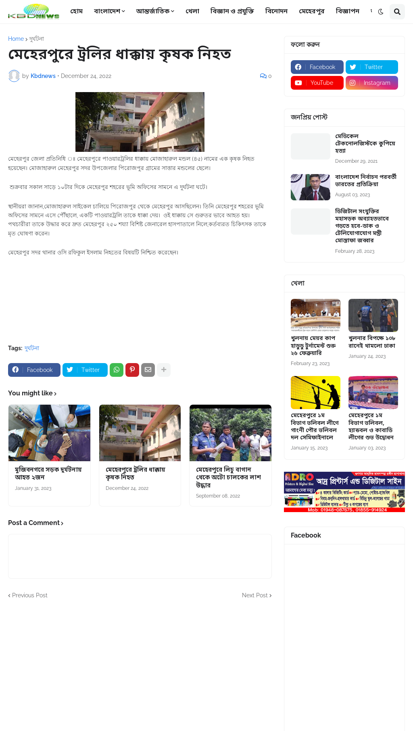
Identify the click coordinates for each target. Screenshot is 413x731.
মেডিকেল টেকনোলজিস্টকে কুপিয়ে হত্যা (365, 144)
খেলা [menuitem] (192, 11)
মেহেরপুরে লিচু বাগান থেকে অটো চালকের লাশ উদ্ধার (228, 478)
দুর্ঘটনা (36, 39)
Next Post (255, 595)
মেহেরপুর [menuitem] (312, 11)
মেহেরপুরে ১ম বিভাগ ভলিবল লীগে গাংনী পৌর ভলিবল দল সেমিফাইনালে (314, 427)
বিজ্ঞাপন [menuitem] (347, 11)
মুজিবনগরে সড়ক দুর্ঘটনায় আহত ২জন (48, 474)
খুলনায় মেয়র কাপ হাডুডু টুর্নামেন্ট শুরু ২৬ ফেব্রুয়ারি (313, 346)
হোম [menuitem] (76, 11)
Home (16, 39)
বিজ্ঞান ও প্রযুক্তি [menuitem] (232, 11)
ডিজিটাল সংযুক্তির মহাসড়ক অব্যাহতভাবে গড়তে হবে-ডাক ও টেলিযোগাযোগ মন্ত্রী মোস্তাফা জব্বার (362, 226)
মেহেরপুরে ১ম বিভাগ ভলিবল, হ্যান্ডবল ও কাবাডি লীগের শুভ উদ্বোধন (371, 427)
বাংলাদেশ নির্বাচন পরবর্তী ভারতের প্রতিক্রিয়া (365, 181)
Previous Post (30, 595)
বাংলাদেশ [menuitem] (107, 11)
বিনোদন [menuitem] (276, 11)
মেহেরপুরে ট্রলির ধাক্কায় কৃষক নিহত (135, 474)
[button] (381, 11)
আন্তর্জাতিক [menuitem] (152, 11)
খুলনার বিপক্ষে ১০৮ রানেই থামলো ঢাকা (371, 342)
